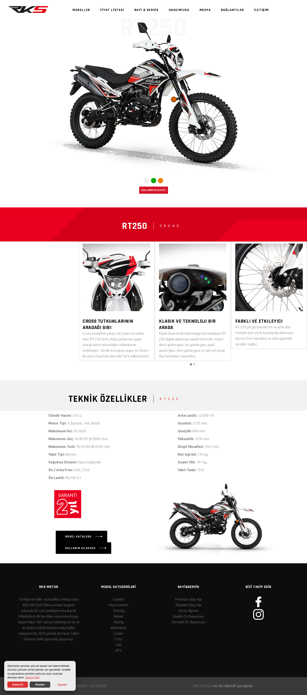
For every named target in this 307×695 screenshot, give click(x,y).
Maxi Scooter (118, 605)
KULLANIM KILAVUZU (153, 190)
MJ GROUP (98, 686)
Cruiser (118, 633)
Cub (119, 645)
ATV (118, 650)
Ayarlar (62, 684)
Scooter (118, 599)
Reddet (40, 684)
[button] (191, 364)
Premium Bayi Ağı (188, 599)
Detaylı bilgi (32, 677)
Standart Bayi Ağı (188, 605)
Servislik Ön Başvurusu (188, 622)
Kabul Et (17, 684)
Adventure (118, 628)
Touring (118, 611)
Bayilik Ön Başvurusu (188, 616)
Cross (118, 639)
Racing (118, 622)
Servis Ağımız (188, 611)
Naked (118, 616)
